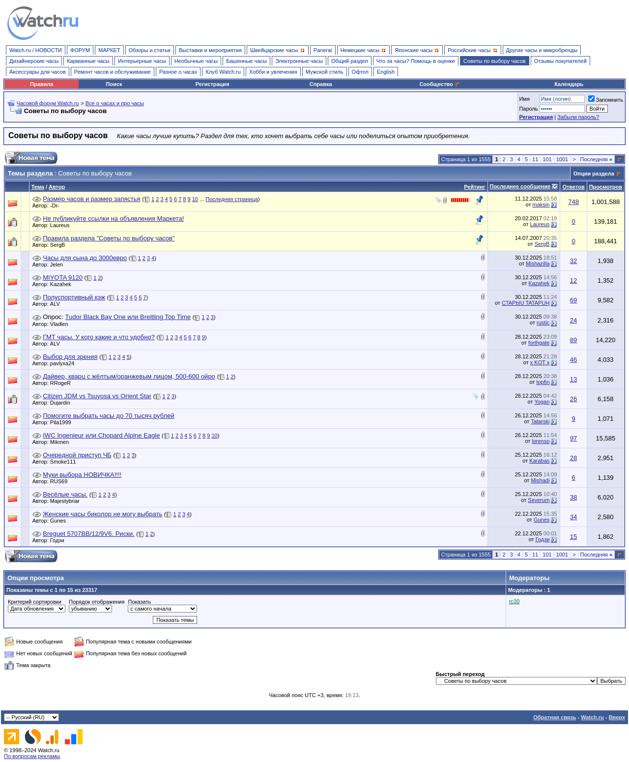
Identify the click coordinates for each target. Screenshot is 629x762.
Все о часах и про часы (115, 103)
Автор (57, 187)
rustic (543, 322)
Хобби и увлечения (273, 72)
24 (573, 320)
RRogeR (63, 383)
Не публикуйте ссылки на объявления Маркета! (113, 218)
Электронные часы (299, 61)
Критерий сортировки (34, 602)
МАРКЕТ (109, 50)
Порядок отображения (96, 602)
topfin (542, 382)
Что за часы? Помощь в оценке (415, 61)
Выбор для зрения (70, 356)
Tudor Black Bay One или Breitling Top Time (128, 317)
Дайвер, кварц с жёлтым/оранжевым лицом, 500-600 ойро (129, 376)
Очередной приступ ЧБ (77, 455)
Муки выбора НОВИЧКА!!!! (82, 474)
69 (573, 300)
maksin (540, 204)
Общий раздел (349, 61)
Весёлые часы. (65, 494)
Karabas (539, 461)
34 (573, 517)
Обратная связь (554, 717)
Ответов (573, 187)
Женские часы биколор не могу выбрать (102, 514)
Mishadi (540, 480)
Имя (524, 99)
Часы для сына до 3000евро (85, 258)
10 (195, 199)
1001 (562, 159)
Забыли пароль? (578, 117)
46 (573, 359)
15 (573, 536)
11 (535, 159)
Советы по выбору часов (494, 61)
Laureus (62, 225)
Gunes (60, 521)
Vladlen (61, 324)
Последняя (596, 159)
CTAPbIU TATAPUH (525, 303)
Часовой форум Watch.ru (48, 103)
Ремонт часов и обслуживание (112, 72)
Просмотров (605, 187)
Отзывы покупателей (560, 61)
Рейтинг (474, 187)
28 (573, 458)
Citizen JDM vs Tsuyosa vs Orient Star (97, 396)
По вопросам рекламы (32, 756)
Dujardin (62, 403)
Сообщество (439, 84)
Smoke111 (65, 462)
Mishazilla (537, 263)
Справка (321, 84)
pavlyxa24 (65, 363)
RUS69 (61, 481)
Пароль (528, 109)
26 (573, 399)
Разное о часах (178, 72)
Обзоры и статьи (150, 50)
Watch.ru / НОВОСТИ (35, 50)
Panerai (323, 50)
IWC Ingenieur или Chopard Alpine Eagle (101, 435)
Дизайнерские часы (33, 61)
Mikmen (62, 442)
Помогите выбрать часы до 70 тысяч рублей (108, 415)
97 (573, 438)
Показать (139, 602)
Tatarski (540, 421)
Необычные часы (196, 61)
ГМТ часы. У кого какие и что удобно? (99, 337)
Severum (538, 500)
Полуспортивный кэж (74, 297)
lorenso (540, 441)
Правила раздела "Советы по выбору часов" (108, 238)
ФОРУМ (80, 50)
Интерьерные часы (142, 61)
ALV (57, 304)
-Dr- (57, 205)
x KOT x (540, 362)
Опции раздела (593, 173)
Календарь (568, 84)
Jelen (59, 264)
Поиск (114, 84)
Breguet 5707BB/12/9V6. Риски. (88, 533)
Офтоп (360, 72)
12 (573, 280)
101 (547, 159)
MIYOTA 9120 (63, 277)
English (386, 72)
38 (573, 497)
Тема (37, 187)
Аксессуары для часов (37, 72)
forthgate (538, 343)
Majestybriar (67, 501)
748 (573, 201)
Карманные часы (88, 61)
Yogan (542, 402)
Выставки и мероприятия (210, 50)
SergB (60, 245)
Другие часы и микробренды (541, 50)
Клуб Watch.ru (222, 72)
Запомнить (605, 100)
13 (573, 379)
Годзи (59, 540)
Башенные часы (246, 61)
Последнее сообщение (520, 186)
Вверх (617, 717)
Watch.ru (592, 717)
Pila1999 (63, 422)
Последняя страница (231, 199)
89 (573, 340)
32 (573, 260)
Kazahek (63, 284)
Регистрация (212, 84)
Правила (41, 84)
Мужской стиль (324, 72)
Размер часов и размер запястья (91, 199)
